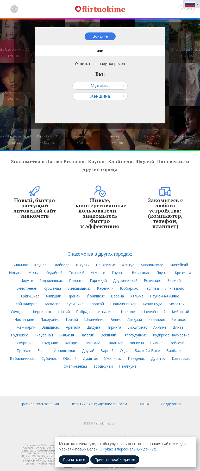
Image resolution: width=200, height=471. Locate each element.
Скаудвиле (49, 342)
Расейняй (105, 288)
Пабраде (83, 311)
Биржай (174, 280)
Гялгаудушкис (134, 335)
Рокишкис (152, 280)
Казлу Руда (152, 303)
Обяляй (70, 358)
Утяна (34, 272)
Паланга (76, 280)
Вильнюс (20, 264)
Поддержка (171, 403)
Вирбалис (174, 350)
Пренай (73, 296)
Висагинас (141, 272)
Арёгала (73, 327)
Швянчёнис (94, 319)
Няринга (114, 327)
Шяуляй (83, 264)
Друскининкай (125, 280)
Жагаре (70, 342)
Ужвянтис (113, 358)
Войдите (100, 36)
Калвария (156, 319)
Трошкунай (103, 366)
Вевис (115, 319)
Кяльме (136, 296)
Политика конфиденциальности (98, 403)
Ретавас (178, 319)
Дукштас (90, 358)
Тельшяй (76, 272)
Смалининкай (75, 366)
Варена (117, 296)
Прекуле (24, 350)
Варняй (107, 350)
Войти (186, 8)
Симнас (156, 342)
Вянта (178, 327)
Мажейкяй (179, 264)
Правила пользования (39, 403)
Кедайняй (54, 272)
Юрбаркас (129, 288)
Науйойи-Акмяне (164, 296)
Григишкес (30, 296)
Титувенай (43, 335)
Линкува (137, 342)
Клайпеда (61, 264)
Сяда (124, 350)
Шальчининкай (123, 303)
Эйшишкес (51, 327)
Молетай (176, 303)
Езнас (42, 350)
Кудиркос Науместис (171, 335)
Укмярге (98, 272)
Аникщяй (53, 296)
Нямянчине (24, 319)
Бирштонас (137, 327)
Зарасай (97, 303)
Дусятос (158, 358)
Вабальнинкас (22, 358)
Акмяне (159, 327)
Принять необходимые (115, 459)
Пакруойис (49, 319)
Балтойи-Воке (147, 350)
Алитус (128, 264)
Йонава (15, 272)
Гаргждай (98, 280)
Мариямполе (151, 264)
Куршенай (52, 288)
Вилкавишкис (79, 288)
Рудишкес (19, 335)
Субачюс (49, 358)
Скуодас (18, 311)
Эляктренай (26, 288)
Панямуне (127, 366)
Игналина (106, 311)
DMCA (143, 403)
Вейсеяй (177, 342)
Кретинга (183, 272)
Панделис (136, 358)
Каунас (40, 264)
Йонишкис (96, 296)
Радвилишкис (51, 280)
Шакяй (64, 311)
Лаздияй (134, 319)
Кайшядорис (26, 303)
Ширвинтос (42, 311)
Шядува (93, 327)
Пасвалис (51, 303)
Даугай (88, 350)
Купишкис (74, 303)
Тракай (71, 319)
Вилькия (66, 335)
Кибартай (180, 311)
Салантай (115, 342)
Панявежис (106, 264)
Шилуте (26, 280)
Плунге (162, 272)
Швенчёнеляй (153, 311)
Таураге (118, 272)
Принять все (74, 459)
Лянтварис (174, 288)
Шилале (128, 311)
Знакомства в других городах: (100, 254)
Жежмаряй (26, 327)
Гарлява (151, 288)
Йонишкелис (65, 350)
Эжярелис (24, 342)
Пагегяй (87, 335)
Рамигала (91, 342)
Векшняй (108, 335)
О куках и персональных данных (127, 449)
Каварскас (181, 358)
